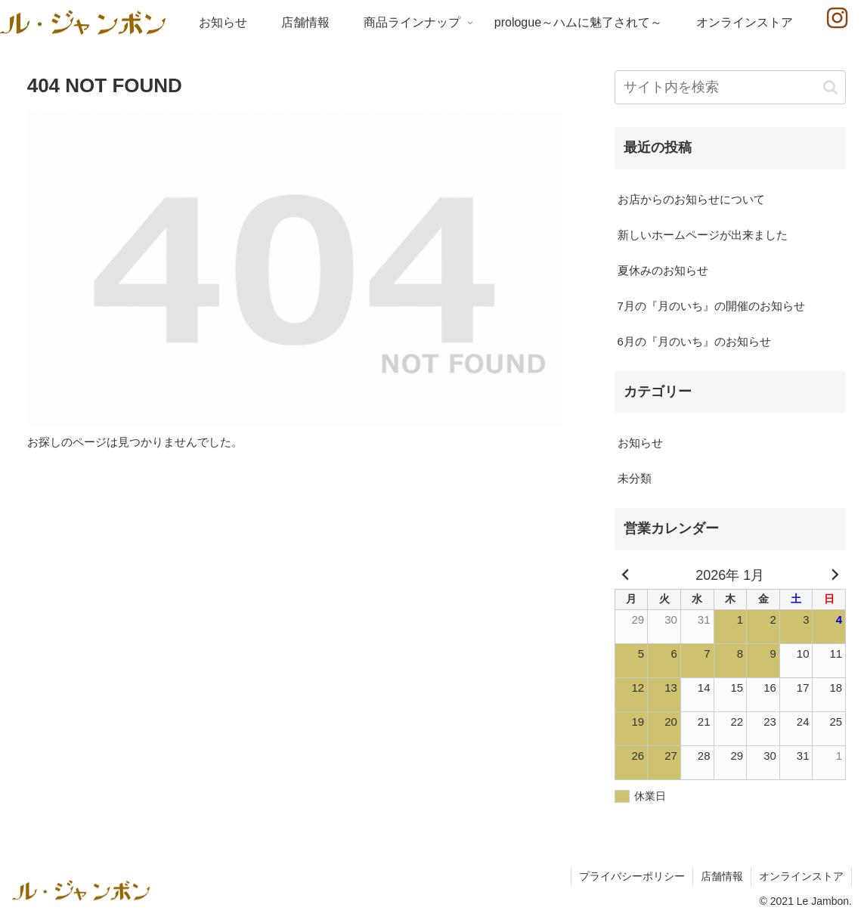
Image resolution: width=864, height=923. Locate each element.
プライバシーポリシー (632, 876)
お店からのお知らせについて (691, 199)
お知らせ (640, 442)
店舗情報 (722, 876)
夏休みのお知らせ (663, 270)
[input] (731, 87)
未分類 (635, 478)
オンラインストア (801, 876)
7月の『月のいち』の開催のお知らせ (711, 305)
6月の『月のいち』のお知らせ (694, 341)
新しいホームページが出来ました (703, 234)
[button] (830, 87)
